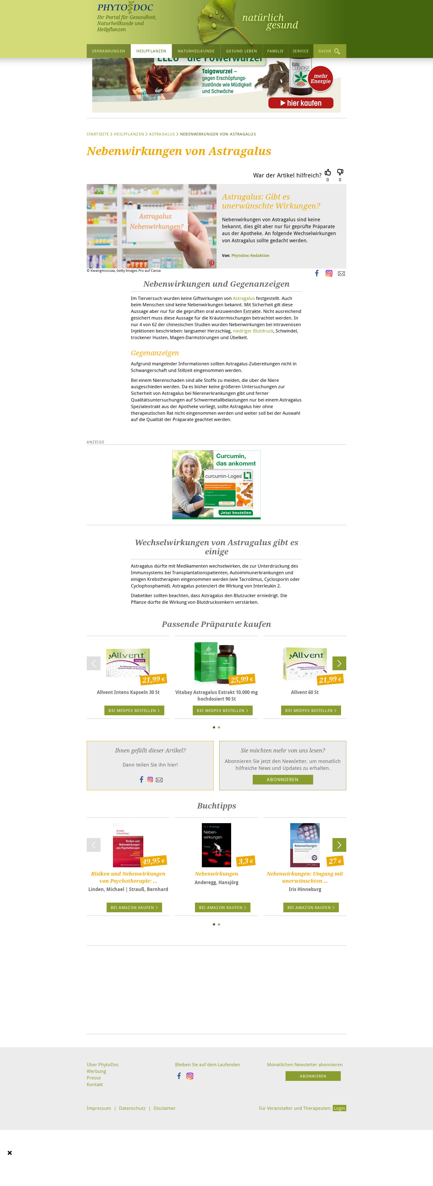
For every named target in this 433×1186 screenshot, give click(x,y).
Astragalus (162, 186)
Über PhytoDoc (103, 1140)
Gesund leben (241, 51)
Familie (275, 51)
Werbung (97, 1147)
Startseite (98, 186)
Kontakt (95, 1161)
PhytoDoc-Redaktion (250, 307)
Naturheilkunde (196, 51)
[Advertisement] (216, 1065)
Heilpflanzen (151, 51)
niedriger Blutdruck (236, 392)
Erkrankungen (108, 51)
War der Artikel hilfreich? (287, 228)
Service (301, 51)
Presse (94, 1154)
